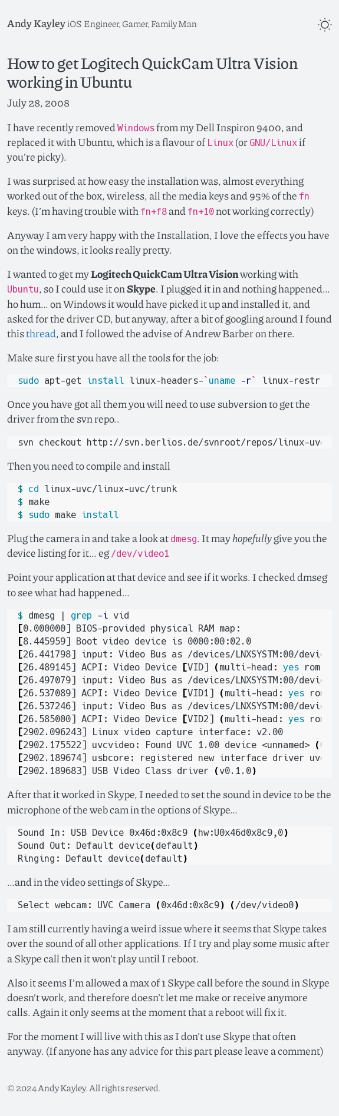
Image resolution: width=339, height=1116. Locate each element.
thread (41, 333)
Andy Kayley (36, 23)
